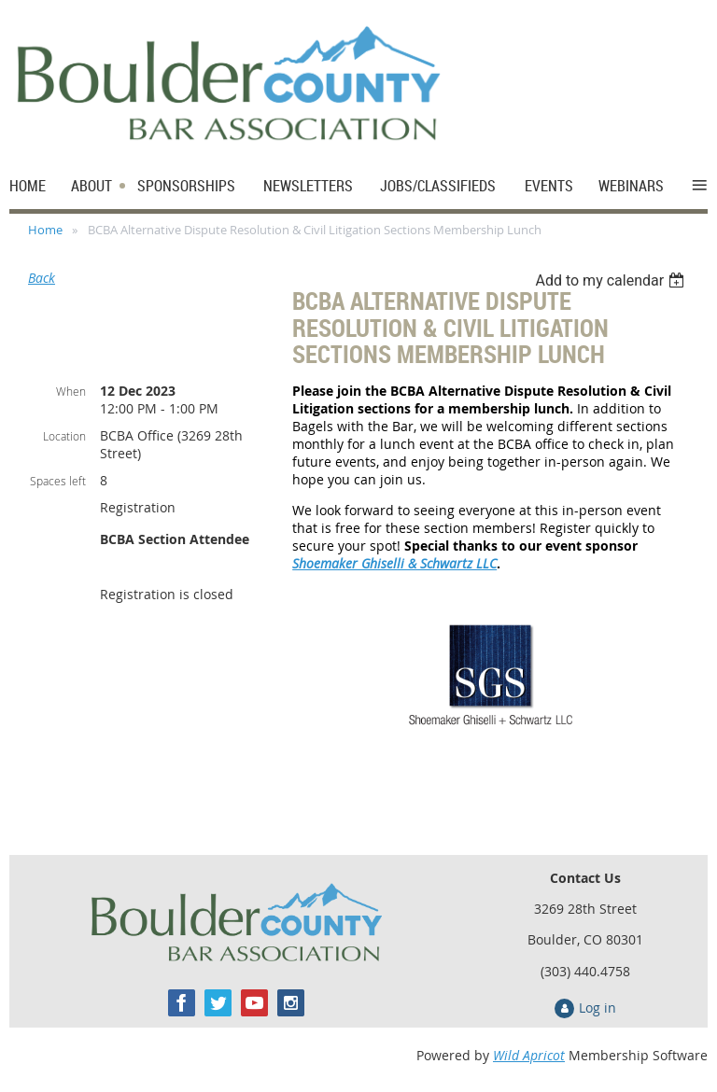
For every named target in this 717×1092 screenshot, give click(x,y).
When (71, 391)
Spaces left (58, 480)
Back (41, 278)
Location (64, 435)
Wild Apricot (529, 1055)
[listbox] (612, 280)
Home (45, 229)
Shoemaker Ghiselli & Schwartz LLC (394, 563)
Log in (597, 1007)
